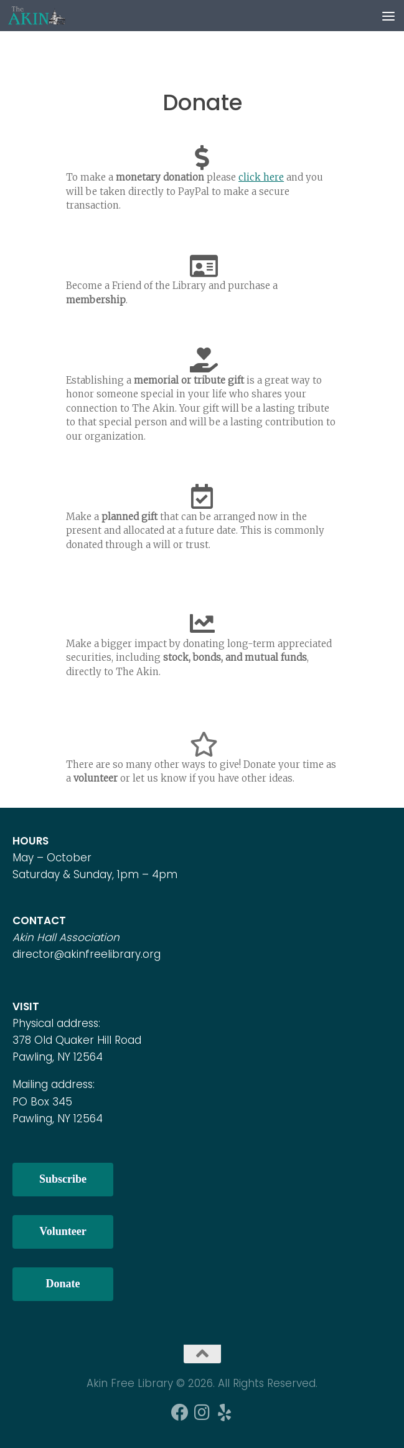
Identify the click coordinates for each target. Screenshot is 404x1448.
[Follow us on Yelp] (224, 1412)
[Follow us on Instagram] (202, 1412)
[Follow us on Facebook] (180, 1412)
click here (261, 177)
